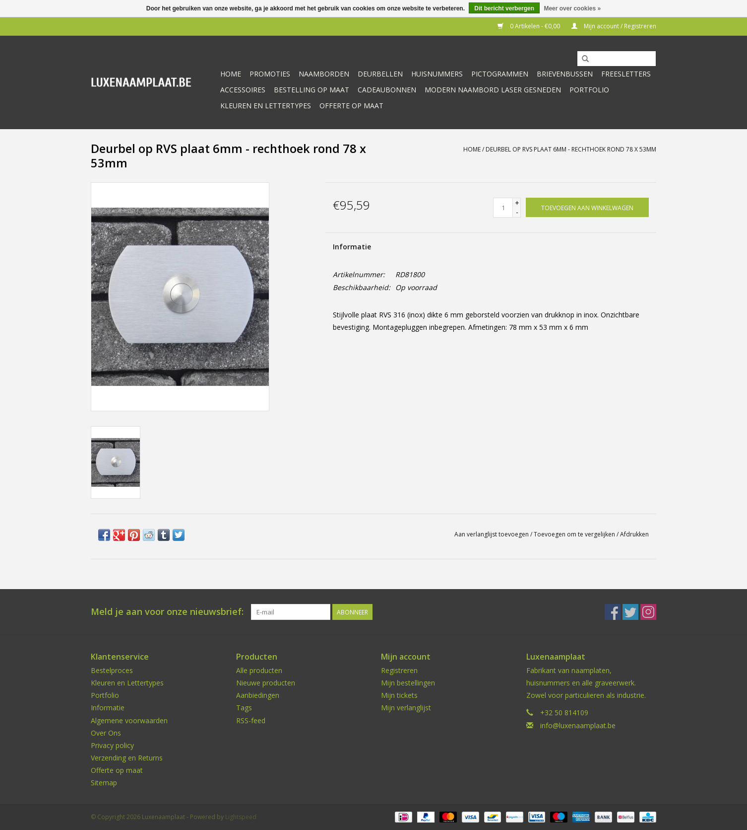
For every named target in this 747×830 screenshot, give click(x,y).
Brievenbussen (565, 73)
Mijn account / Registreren (613, 26)
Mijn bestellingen (408, 682)
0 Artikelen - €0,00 (529, 26)
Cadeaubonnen (387, 89)
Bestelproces (112, 670)
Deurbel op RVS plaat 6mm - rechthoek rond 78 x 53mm (571, 149)
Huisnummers (437, 73)
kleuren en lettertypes (265, 105)
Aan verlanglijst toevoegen (491, 534)
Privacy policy (112, 745)
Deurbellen (380, 73)
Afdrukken (634, 534)
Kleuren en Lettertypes (127, 682)
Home (230, 73)
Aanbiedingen (257, 695)
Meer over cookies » (572, 8)
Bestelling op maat (311, 89)
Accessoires (242, 89)
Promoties (269, 73)
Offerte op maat (351, 105)
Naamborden (324, 73)
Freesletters (626, 73)
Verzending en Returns (127, 757)
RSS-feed (250, 720)
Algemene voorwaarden (129, 720)
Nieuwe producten (265, 682)
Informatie (352, 246)
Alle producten (259, 670)
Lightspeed (240, 817)
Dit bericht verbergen (504, 8)
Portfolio (589, 89)
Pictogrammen (499, 73)
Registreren (399, 670)
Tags (244, 707)
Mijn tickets (399, 695)
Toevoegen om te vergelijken (575, 534)
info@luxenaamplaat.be (578, 725)
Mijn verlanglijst (406, 707)
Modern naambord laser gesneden (493, 89)
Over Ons (106, 733)
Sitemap (104, 782)
